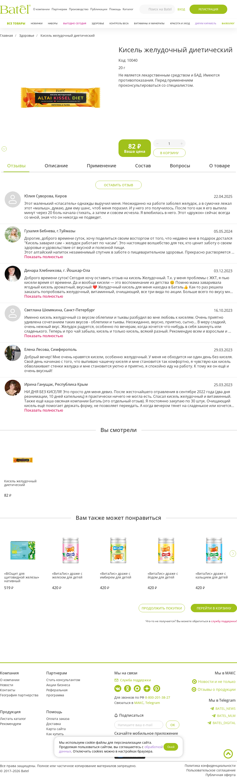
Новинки (37, 23)
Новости (6, 685)
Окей (171, 747)
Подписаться (128, 715)
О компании (41, 9)
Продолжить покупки (162, 608)
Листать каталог (13, 718)
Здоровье (98, 23)
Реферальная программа (57, 692)
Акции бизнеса (58, 685)
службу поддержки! (224, 621)
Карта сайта (56, 729)
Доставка (53, 724)
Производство (78, 9)
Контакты (7, 690)
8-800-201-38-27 (157, 697)
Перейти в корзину (214, 608)
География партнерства (19, 695)
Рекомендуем (10, 724)
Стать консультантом (63, 680)
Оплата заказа (57, 718)
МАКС (138, 702)
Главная (6, 35)
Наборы (53, 23)
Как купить (55, 734)
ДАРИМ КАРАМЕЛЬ (205, 23)
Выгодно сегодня (74, 23)
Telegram (152, 702)
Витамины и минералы (149, 23)
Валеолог (228, 23)
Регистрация (208, 9)
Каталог (128, 9)
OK (172, 725)
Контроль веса (118, 23)
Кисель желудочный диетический (68, 35)
